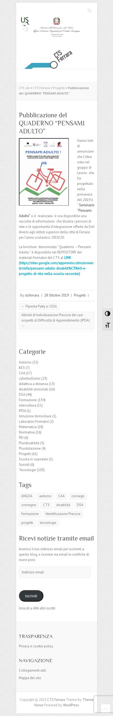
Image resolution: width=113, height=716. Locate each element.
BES (22, 367)
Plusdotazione (30, 448)
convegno (28, 505)
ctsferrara (32, 295)
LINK (68, 257)
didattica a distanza (33, 384)
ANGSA (26, 496)
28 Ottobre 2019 (56, 295)
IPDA (22, 410)
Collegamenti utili (32, 670)
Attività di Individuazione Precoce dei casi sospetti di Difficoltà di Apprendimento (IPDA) (55, 320)
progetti (27, 522)
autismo (45, 496)
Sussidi (24, 464)
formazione (30, 514)
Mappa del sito (30, 678)
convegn (77, 496)
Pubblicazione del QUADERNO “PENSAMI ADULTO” (52, 123)
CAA (22, 373)
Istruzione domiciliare (35, 416)
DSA (22, 394)
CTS (46, 505)
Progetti (80, 295)
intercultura (27, 405)
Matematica (28, 427)
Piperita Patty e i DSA (39, 306)
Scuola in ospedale (33, 459)
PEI (21, 437)
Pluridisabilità (29, 443)
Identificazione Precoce (63, 514)
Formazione (28, 400)
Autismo (25, 362)
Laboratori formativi (34, 421)
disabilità (63, 505)
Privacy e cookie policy (36, 646)
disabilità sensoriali (33, 389)
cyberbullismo (29, 378)
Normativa (27, 432)
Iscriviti (31, 596)
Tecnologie (27, 470)
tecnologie (48, 522)
